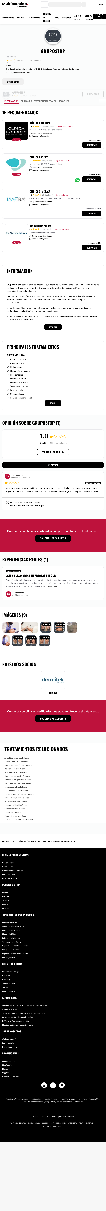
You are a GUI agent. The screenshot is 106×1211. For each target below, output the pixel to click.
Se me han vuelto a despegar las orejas (17, 1009)
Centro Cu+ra (7, 859)
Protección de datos (18, 1115)
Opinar (8, 65)
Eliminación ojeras (18, 371)
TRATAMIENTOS (8, 17)
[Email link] (62, 1077)
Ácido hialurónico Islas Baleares (16, 750)
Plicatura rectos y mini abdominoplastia (17, 1017)
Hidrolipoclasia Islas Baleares (15, 794)
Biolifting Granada (9, 950)
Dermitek (53, 684)
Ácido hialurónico (18, 351)
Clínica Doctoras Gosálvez (12, 863)
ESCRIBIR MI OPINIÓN (99, 16)
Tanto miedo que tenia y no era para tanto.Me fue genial (24, 1005)
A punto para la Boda (10, 1001)
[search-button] (83, 4)
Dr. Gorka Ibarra (8, 855)
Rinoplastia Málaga (9, 926)
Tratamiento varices (19, 378)
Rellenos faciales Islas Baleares (16, 797)
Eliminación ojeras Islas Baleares (17, 768)
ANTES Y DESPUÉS (77, 17)
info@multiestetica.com (64, 1109)
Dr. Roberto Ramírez (10, 871)
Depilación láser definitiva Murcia (15, 938)
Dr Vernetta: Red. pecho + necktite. (15, 1013)
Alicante (5, 900)
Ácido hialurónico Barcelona (13, 918)
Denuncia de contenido (11, 1039)
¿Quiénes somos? (9, 1031)
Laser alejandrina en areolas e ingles (27, 498)
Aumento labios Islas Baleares (16, 754)
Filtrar (53, 457)
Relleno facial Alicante (11, 930)
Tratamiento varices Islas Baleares (17, 775)
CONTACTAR (13, 81)
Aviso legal (72, 1115)
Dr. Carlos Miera (40, 218)
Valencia (5, 893)
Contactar (92, 137)
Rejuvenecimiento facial (21, 390)
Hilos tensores (16, 367)
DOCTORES (21, 17)
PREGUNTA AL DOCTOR (47, 17)
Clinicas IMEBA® (39, 184)
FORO (57, 17)
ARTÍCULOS (66, 17)
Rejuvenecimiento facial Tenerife (15, 946)
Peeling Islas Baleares (12, 804)
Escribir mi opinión (53, 444)
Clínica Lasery (38, 149)
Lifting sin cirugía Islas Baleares (16, 790)
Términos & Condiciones (51, 1119)
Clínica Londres (39, 115)
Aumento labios (17, 355)
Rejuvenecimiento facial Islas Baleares (19, 786)
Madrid (5, 885)
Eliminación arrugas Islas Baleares (17, 772)
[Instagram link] (44, 1078)
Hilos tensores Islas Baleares (15, 765)
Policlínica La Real (9, 867)
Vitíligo (5, 979)
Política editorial (86, 1115)
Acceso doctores (8, 1053)
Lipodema (6, 968)
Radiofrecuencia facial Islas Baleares (18, 812)
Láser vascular (16, 382)
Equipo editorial (8, 1035)
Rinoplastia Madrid (9, 915)
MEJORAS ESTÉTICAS (89, 17)
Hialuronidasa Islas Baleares (15, 761)
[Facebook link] (53, 1078)
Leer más (52, 578)
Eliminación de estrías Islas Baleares (18, 757)
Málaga (5, 896)
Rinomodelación (17, 386)
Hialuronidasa (16, 359)
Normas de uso (34, 1115)
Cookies (45, 1115)
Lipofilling (6, 972)
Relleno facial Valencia (11, 922)
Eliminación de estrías (20, 363)
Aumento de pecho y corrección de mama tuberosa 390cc (24, 998)
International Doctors (10, 1069)
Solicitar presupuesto (53, 530)
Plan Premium (7, 1057)
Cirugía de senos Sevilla (11, 934)
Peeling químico (8, 983)
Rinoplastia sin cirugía (10, 964)
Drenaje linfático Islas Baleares (16, 808)
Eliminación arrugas (19, 374)
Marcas (5, 1061)
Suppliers (5, 1065)
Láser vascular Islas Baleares (15, 779)
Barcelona (6, 889)
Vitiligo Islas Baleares (10, 942)
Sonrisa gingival (8, 976)
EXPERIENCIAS (34, 17)
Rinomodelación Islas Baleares (16, 783)
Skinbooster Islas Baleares (14, 801)
